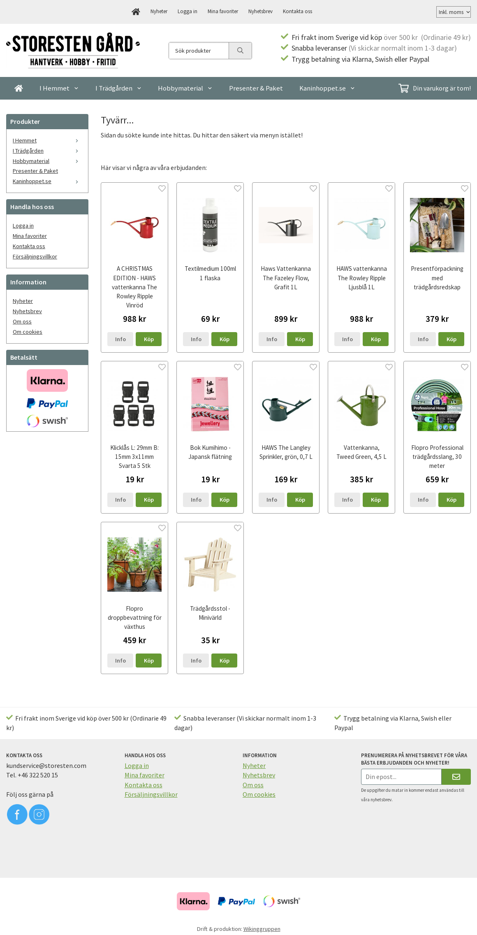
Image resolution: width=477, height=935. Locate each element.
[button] (149, 339)
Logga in (187, 11)
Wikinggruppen (261, 929)
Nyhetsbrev (260, 11)
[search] (240, 50)
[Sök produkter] (199, 50)
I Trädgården (118, 88)
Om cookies (27, 331)
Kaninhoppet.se (327, 88)
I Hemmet (59, 88)
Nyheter (159, 11)
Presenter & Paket (256, 88)
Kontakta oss (297, 11)
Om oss (22, 321)
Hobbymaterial (185, 88)
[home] (136, 11)
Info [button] (120, 339)
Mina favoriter (223, 11)
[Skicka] (456, 777)
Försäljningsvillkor (35, 256)
